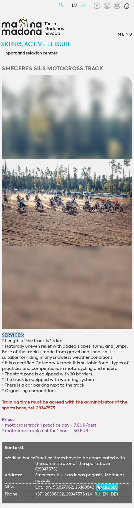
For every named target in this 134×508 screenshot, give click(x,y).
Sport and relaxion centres (32, 53)
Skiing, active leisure (36, 44)
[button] (126, 6)
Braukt (109, 487)
